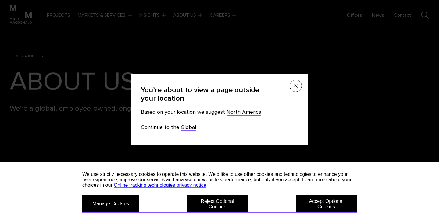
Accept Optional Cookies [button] (326, 204)
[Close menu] (296, 86)
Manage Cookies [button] (110, 203)
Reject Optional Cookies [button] (217, 204)
